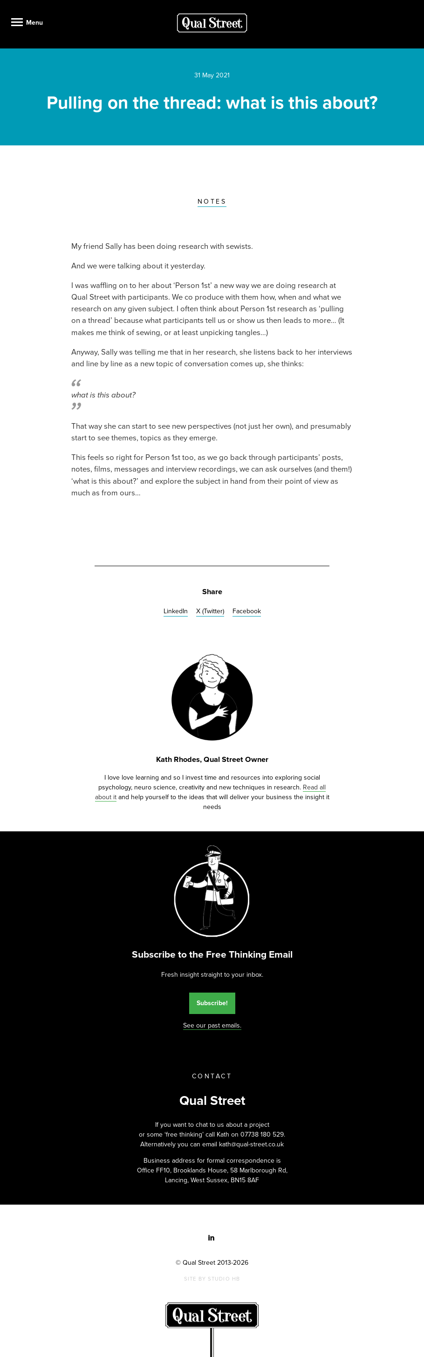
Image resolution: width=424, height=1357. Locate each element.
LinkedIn (176, 611)
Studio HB (224, 1279)
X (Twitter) (210, 611)
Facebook (247, 611)
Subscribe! (212, 1003)
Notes (212, 202)
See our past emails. (212, 1025)
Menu (34, 23)
